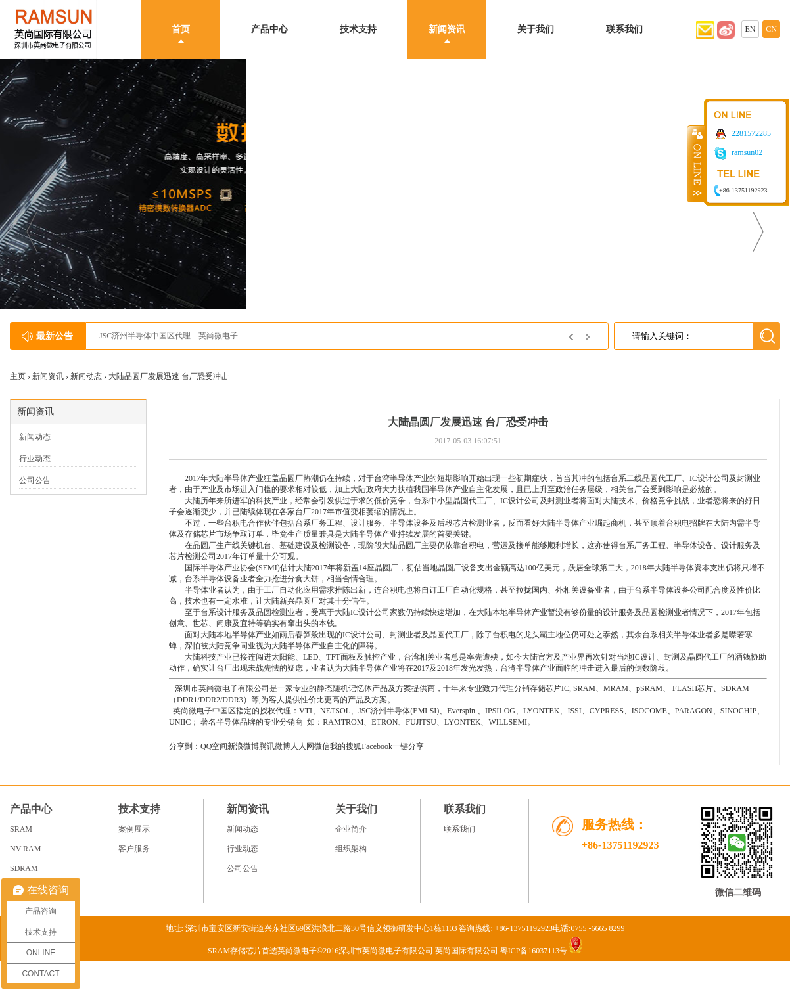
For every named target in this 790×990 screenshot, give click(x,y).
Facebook (376, 746)
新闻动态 (86, 376)
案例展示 (134, 829)
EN (750, 29)
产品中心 (269, 29)
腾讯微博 (274, 746)
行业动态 (35, 458)
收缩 (696, 163)
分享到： (184, 746)
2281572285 (751, 133)
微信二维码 (738, 892)
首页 (181, 29)
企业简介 (351, 829)
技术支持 (358, 29)
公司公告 (35, 480)
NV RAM (25, 848)
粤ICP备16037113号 (533, 950)
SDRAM (24, 868)
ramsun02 (747, 152)
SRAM (584, 688)
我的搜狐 (345, 746)
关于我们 (535, 29)
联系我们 (624, 29)
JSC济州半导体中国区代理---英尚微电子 (168, 335)
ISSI (574, 710)
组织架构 (351, 848)
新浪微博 (243, 746)
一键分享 (408, 746)
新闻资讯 (447, 29)
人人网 (302, 746)
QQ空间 (213, 746)
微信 (322, 746)
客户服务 (134, 848)
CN (771, 29)
